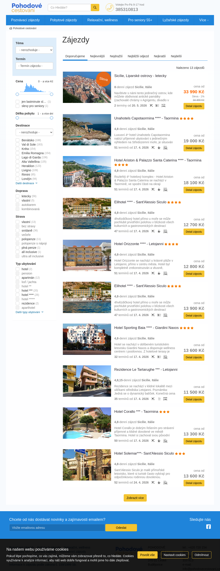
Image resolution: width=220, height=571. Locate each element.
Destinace (23, 125)
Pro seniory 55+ (140, 20)
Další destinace (27, 183)
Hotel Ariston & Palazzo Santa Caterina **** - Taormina (157, 162)
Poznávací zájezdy (25, 20)
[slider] (17, 94)
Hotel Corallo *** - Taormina (142, 412)
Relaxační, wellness (102, 20)
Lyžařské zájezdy (176, 20)
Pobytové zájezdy (63, 20)
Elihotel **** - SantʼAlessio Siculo (147, 202)
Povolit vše (147, 555)
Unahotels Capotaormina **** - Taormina (154, 118)
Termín (21, 59)
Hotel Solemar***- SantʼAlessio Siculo (149, 453)
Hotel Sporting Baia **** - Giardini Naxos (154, 328)
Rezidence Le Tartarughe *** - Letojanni (146, 370)
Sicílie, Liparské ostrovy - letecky (140, 76)
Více (202, 20)
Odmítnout (202, 555)
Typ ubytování (26, 263)
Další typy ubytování (30, 312)
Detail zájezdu (194, 106)
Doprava (22, 191)
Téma (20, 43)
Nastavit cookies (175, 555)
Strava (20, 216)
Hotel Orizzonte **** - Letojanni (146, 244)
